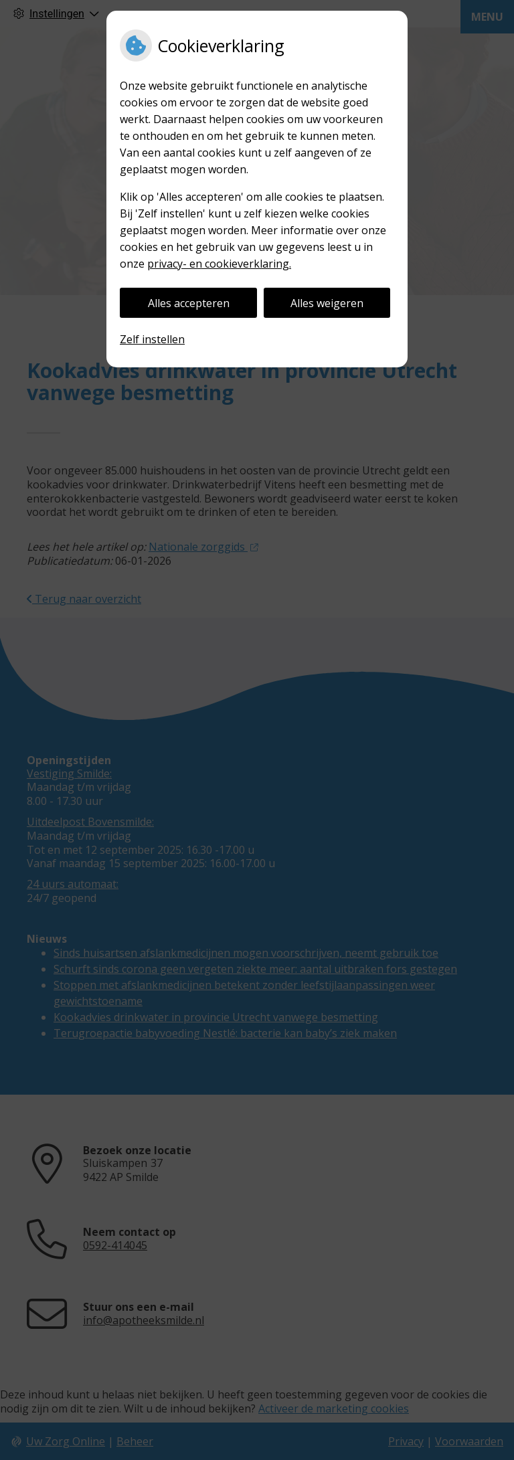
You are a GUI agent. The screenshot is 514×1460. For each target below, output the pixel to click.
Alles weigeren (326, 303)
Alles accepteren (189, 303)
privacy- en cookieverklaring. (219, 263)
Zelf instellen (152, 339)
